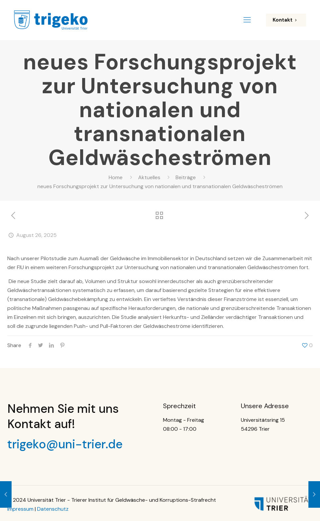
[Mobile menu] (247, 20)
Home (116, 177)
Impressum (20, 508)
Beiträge (186, 177)
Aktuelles (149, 177)
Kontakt (286, 20)
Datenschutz (53, 508)
